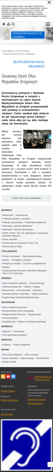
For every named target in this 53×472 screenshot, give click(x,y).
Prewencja (6, 278)
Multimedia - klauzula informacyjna (18, 229)
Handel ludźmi (42, 358)
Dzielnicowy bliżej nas (12, 287)
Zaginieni (7, 331)
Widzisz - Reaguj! (32, 287)
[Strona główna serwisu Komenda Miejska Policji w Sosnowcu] (3, 24)
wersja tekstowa (7, 414)
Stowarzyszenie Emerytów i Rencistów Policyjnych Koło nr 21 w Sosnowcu (25, 271)
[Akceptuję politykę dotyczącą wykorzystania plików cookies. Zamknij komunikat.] (49, 2)
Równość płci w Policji (12, 246)
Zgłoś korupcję (27, 358)
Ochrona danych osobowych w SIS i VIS (20, 243)
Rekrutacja (6, 339)
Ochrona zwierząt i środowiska (16, 294)
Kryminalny (7, 326)
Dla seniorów (8, 290)
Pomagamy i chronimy (21, 260)
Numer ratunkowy (10, 358)
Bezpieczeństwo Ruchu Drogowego (19, 54)
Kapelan (6, 267)
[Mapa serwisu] (8, 24)
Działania (7, 345)
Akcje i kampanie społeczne (15, 283)
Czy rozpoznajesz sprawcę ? (15, 335)
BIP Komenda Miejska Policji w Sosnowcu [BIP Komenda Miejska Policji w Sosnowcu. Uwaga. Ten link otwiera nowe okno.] (43, 378)
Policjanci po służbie (11, 263)
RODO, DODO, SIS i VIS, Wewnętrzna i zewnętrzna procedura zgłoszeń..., (25, 234)
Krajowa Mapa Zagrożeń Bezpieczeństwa (21, 297)
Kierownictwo (22, 215)
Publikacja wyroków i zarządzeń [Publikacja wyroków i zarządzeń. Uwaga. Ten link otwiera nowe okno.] (17, 219)
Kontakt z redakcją (8, 391)
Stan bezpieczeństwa (32, 256)
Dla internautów (24, 290)
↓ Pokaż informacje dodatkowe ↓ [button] (26, 198)
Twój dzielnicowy (37, 283)
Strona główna (8, 51)
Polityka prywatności (35, 403)
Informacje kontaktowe (12, 355)
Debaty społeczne (40, 294)
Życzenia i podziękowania (34, 263)
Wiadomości (8, 215)
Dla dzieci (37, 290)
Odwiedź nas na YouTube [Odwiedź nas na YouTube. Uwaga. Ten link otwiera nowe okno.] (8, 376)
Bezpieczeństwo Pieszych (14, 314)
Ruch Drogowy (23, 51)
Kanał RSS (3, 376)
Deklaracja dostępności (36, 222)
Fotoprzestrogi (34, 314)
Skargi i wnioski (9, 362)
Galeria (6, 260)
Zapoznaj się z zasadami (36, 399)
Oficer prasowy (31, 355)
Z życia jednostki (9, 251)
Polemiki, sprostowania (13, 222)
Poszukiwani (18, 331)
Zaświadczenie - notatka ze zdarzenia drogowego (24, 321)
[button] (48, 24)
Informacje (6, 210)
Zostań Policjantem (21, 345)
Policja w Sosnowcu (11, 256)
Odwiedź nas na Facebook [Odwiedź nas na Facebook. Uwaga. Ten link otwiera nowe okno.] (13, 376)
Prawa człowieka (10, 239)
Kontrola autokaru (10, 318)
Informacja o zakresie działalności (17, 226)
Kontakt (5, 349)
